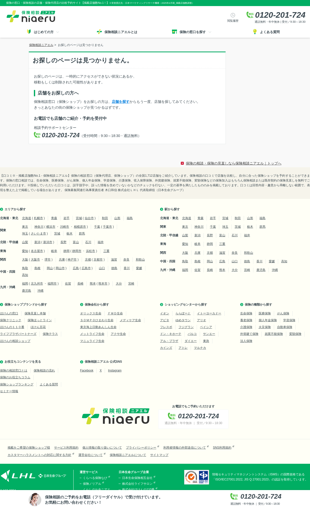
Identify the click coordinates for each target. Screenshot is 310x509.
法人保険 (246, 341)
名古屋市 (37, 251)
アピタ (164, 320)
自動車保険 (284, 327)
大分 (119, 283)
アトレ (183, 348)
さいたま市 (38, 233)
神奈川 (38, 226)
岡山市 (60, 268)
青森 (54, 218)
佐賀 (68, 283)
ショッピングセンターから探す (186, 304)
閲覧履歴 (232, 20)
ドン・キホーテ (170, 334)
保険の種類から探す (258, 304)
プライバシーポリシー (141, 447)
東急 (206, 341)
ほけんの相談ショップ (15, 341)
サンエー (209, 334)
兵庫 (62, 259)
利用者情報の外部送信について (184, 447)
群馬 (82, 233)
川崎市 (64, 226)
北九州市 (37, 283)
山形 (117, 218)
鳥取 (25, 268)
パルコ (192, 334)
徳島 (114, 268)
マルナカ (200, 348)
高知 (25, 275)
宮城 (79, 218)
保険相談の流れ (44, 370)
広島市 (86, 268)
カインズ (166, 348)
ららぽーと (183, 313)
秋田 (105, 218)
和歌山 (140, 259)
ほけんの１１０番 (12, 327)
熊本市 (102, 283)
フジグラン (186, 327)
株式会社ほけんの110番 (138, 489)
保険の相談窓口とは (13, 370)
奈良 (126, 259)
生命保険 (246, 313)
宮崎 (131, 283)
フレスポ (166, 327)
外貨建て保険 (249, 334)
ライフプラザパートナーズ (18, 334)
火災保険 (265, 327)
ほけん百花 (38, 327)
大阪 (25, 259)
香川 (127, 268)
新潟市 (47, 242)
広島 (76, 268)
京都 (88, 259)
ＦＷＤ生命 (115, 313)
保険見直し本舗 (35, 313)
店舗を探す (120, 102)
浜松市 (90, 251)
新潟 (37, 242)
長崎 (80, 283)
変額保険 (295, 334)
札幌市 (38, 218)
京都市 (98, 259)
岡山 (50, 268)
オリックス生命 (90, 313)
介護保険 (246, 327)
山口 (102, 268)
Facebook (87, 370)
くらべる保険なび (95, 478)
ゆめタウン (183, 320)
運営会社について (90, 455)
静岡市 (76, 251)
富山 (76, 242)
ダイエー (191, 341)
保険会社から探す (97, 304)
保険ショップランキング (16, 384)
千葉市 (107, 226)
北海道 (26, 218)
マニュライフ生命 (92, 341)
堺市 (48, 259)
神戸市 (72, 259)
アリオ (201, 320)
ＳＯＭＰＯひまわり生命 (97, 320)
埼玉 (25, 233)
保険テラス (50, 334)
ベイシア (206, 327)
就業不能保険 (274, 334)
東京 (25, 226)
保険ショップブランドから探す (26, 304)
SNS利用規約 (222, 447)
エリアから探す (15, 209)
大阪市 (35, 259)
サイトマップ (159, 455)
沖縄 (40, 290)
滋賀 (114, 259)
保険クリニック (10, 320)
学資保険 (289, 320)
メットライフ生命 (92, 334)
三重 (106, 251)
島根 (37, 268)
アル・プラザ (169, 341)
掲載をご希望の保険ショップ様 (29, 447)
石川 (88, 242)
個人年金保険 (268, 320)
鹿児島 (26, 290)
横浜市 (50, 226)
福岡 (25, 283)
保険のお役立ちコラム (15, 377)
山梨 (25, 242)
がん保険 (283, 313)
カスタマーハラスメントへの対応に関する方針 (39, 455)
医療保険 (265, 313)
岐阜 (54, 251)
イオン (164, 313)
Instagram (114, 370)
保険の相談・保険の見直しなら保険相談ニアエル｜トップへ (233, 163)
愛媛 (139, 268)
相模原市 (80, 226)
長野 (63, 242)
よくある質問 (49, 384)
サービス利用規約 (66, 447)
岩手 (66, 218)
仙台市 (89, 218)
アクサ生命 (118, 334)
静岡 (66, 251)
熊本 (93, 283)
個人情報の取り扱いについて (102, 447)
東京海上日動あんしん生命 (98, 327)
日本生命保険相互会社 (137, 478)
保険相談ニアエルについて (128, 455)
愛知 (25, 251)
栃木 (70, 233)
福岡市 (52, 283)
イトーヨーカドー (209, 313)
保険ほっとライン (40, 320)
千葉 (97, 226)
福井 (101, 242)
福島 (130, 218)
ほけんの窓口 (9, 313)
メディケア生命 (130, 320)
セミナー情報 (9, 391)
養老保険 (246, 320)
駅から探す (172, 209)
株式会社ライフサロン (137, 483)
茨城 (57, 233)
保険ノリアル (92, 483)
